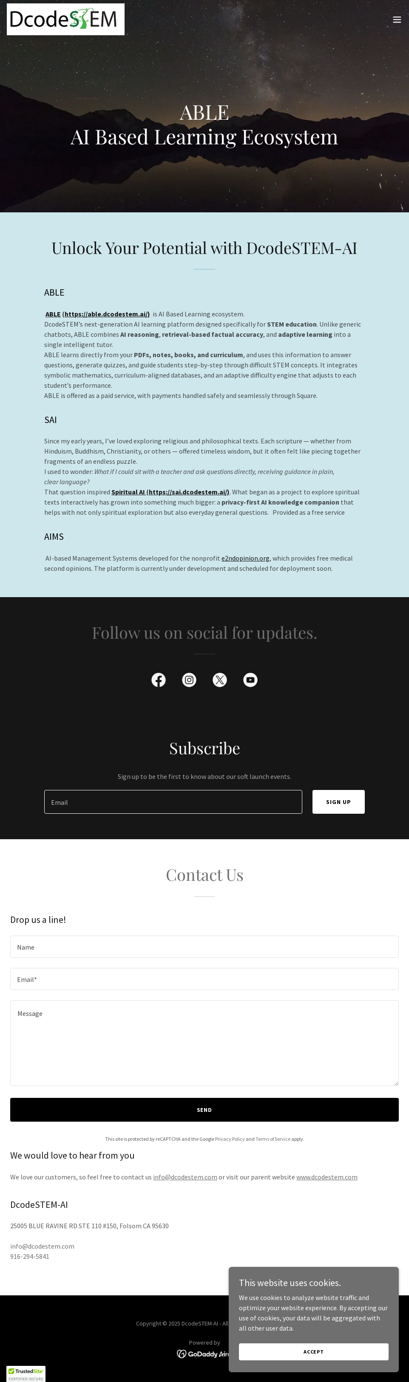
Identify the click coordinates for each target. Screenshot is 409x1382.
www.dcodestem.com (327, 1177)
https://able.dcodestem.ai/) (107, 314)
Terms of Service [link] (273, 1139)
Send (205, 1110)
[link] (66, 19)
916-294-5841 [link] (29, 1256)
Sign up (338, 802)
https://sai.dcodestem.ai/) (189, 492)
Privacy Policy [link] (230, 1139)
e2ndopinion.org (246, 558)
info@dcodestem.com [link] (42, 1246)
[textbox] (173, 802)
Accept (314, 1351)
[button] (397, 19)
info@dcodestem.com (185, 1177)
